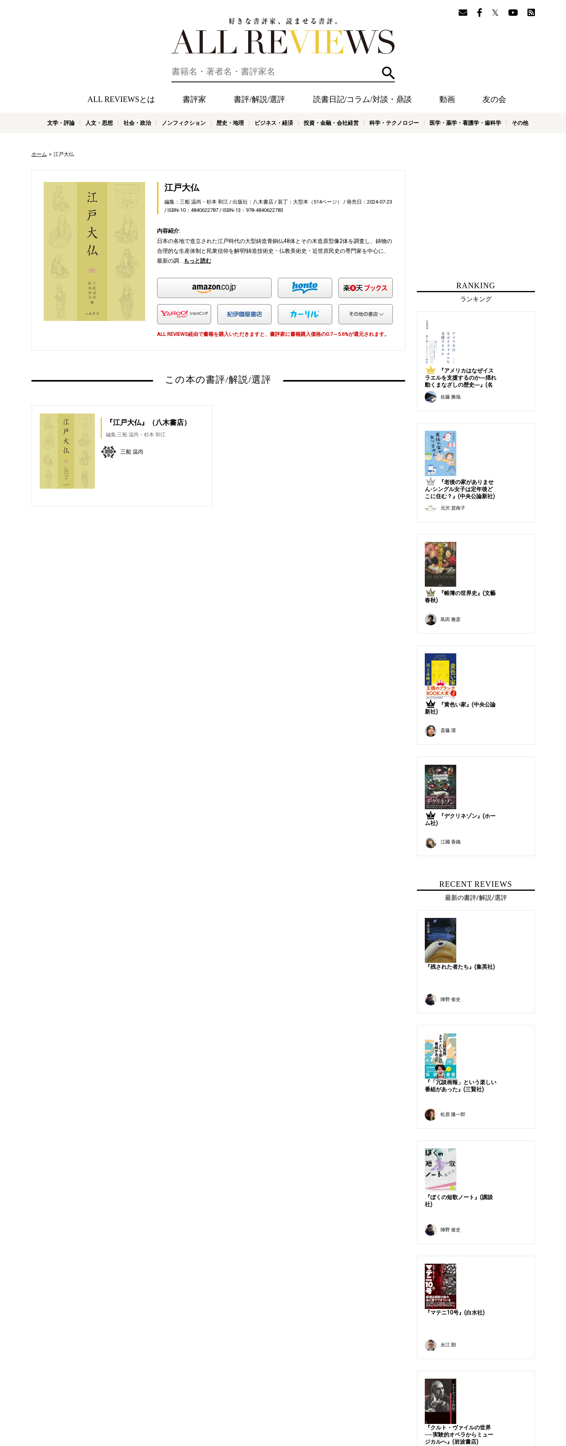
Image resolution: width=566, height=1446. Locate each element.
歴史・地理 (230, 123)
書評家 (194, 99)
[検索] (283, 72)
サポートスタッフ (255, 1395)
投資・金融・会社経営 (331, 123)
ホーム (39, 154)
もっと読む (197, 261)
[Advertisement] (142, 597)
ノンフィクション (184, 123)
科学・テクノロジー (394, 123)
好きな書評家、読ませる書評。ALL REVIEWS (283, 36)
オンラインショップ (207, 1395)
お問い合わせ (350, 1395)
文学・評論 (61, 123)
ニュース (169, 1395)
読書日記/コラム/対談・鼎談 (362, 99)
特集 (286, 1383)
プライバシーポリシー (304, 1395)
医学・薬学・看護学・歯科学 (465, 123)
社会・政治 (137, 123)
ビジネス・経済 (273, 123)
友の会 (494, 99)
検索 (388, 73)
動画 (447, 99)
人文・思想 (99, 123)
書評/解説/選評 (259, 99)
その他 (520, 123)
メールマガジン (336, 1383)
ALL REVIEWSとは (121, 99)
